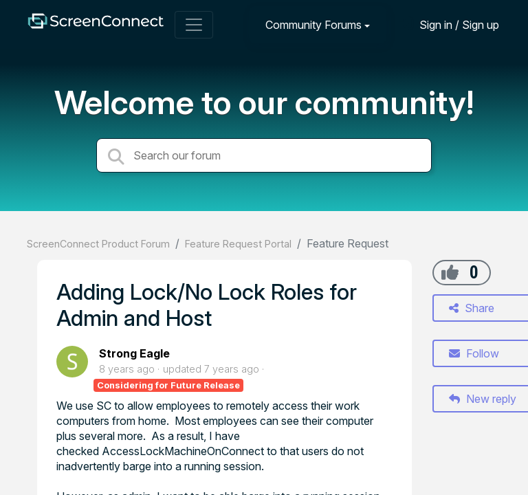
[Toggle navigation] (194, 24)
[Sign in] (449, 24)
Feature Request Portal (238, 244)
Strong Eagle (134, 353)
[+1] (450, 272)
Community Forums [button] (313, 25)
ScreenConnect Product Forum (98, 244)
